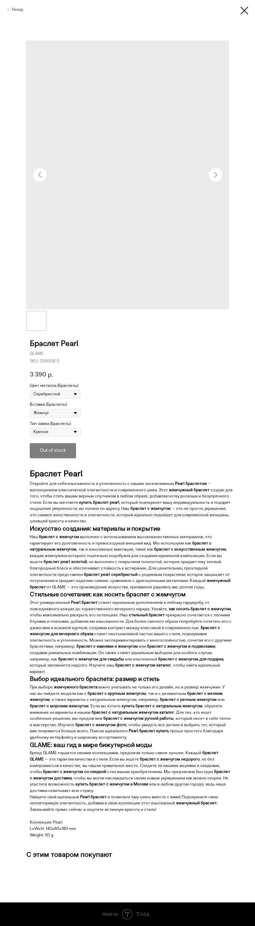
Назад (17, 10)
